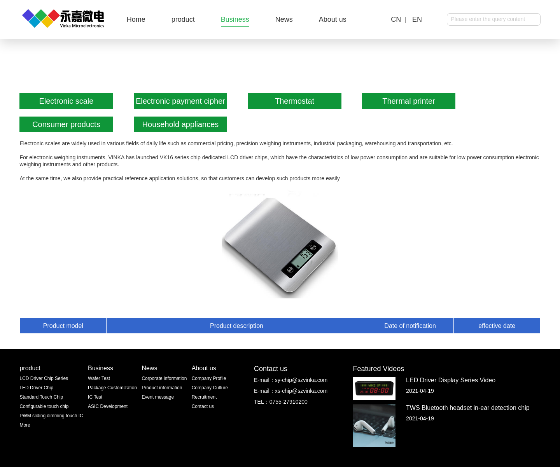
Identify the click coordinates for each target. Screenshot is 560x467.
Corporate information (164, 378)
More (24, 425)
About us (332, 19)
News (284, 19)
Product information (162, 387)
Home (136, 19)
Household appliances (180, 124)
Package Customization (112, 387)
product (183, 19)
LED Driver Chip (36, 387)
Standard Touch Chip (41, 397)
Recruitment (204, 397)
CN (396, 19)
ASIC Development (108, 406)
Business (235, 19)
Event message (158, 397)
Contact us (203, 406)
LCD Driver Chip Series (43, 378)
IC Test (95, 397)
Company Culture (210, 387)
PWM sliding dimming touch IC (51, 415)
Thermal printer (408, 101)
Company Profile (209, 378)
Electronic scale (66, 101)
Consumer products (66, 124)
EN (417, 19)
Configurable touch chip (43, 406)
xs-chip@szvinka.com (301, 391)
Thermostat (294, 101)
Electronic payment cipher (180, 101)
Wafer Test (99, 378)
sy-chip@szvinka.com (301, 380)
